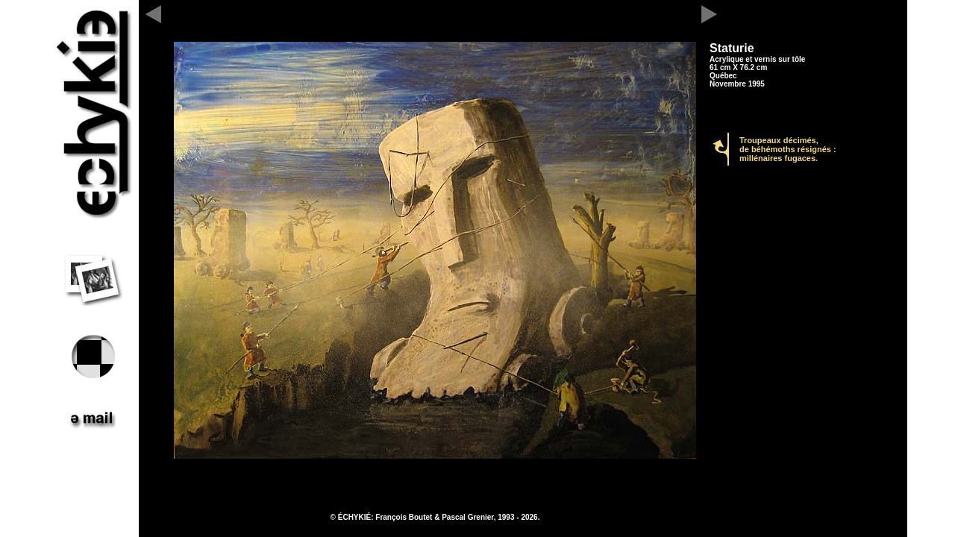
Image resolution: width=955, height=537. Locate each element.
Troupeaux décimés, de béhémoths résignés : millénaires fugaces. (787, 149)
